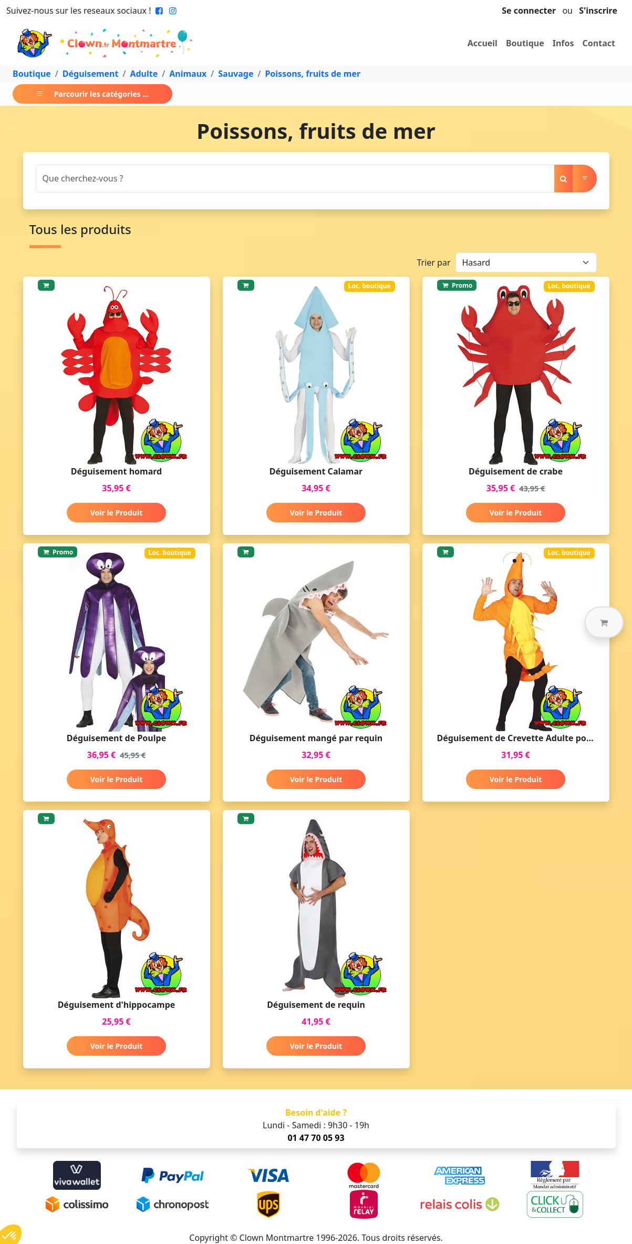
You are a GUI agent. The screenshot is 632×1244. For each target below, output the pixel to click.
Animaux (187, 73)
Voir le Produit (116, 513)
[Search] (295, 179)
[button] (604, 622)
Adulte (144, 73)
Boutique (525, 43)
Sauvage (235, 73)
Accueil (483, 43)
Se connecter (529, 10)
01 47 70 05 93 (315, 1138)
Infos (563, 43)
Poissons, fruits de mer (312, 73)
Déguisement (91, 73)
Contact (599, 43)
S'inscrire (598, 10)
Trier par (433, 262)
